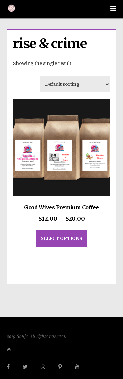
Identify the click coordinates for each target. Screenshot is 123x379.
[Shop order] (75, 84)
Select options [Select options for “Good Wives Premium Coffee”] (61, 238)
